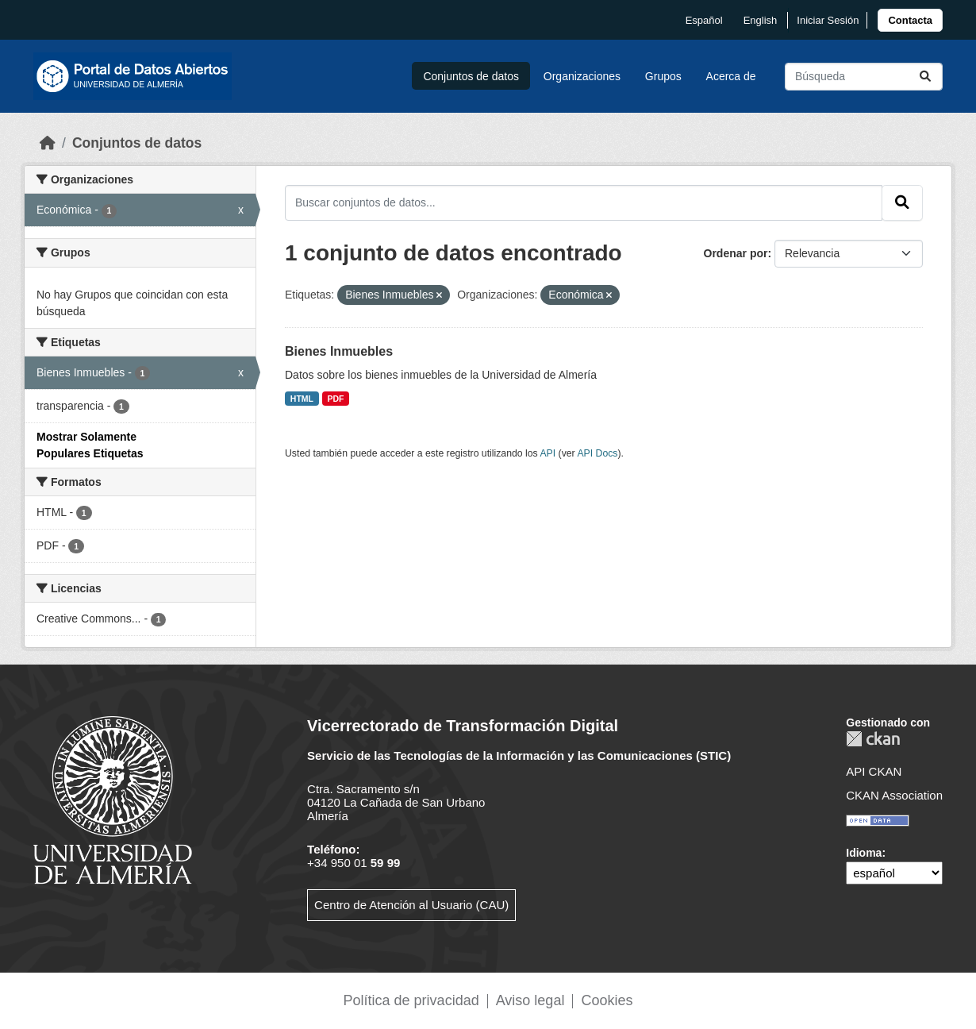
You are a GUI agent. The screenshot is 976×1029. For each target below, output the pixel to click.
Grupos (663, 76)
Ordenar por (736, 253)
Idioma (864, 852)
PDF (336, 398)
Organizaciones (582, 76)
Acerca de (731, 76)
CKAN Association (894, 795)
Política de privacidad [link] (411, 1000)
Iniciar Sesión (828, 20)
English (761, 20)
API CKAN (873, 771)
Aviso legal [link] (530, 1000)
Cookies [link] (606, 1000)
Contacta (910, 20)
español (704, 20)
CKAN (873, 738)
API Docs (597, 453)
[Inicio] (48, 143)
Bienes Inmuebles (339, 351)
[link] (910, 20)
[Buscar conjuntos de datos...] (864, 77)
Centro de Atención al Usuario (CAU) (411, 904)
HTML (301, 398)
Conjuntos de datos (471, 76)
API (547, 453)
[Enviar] (925, 77)
